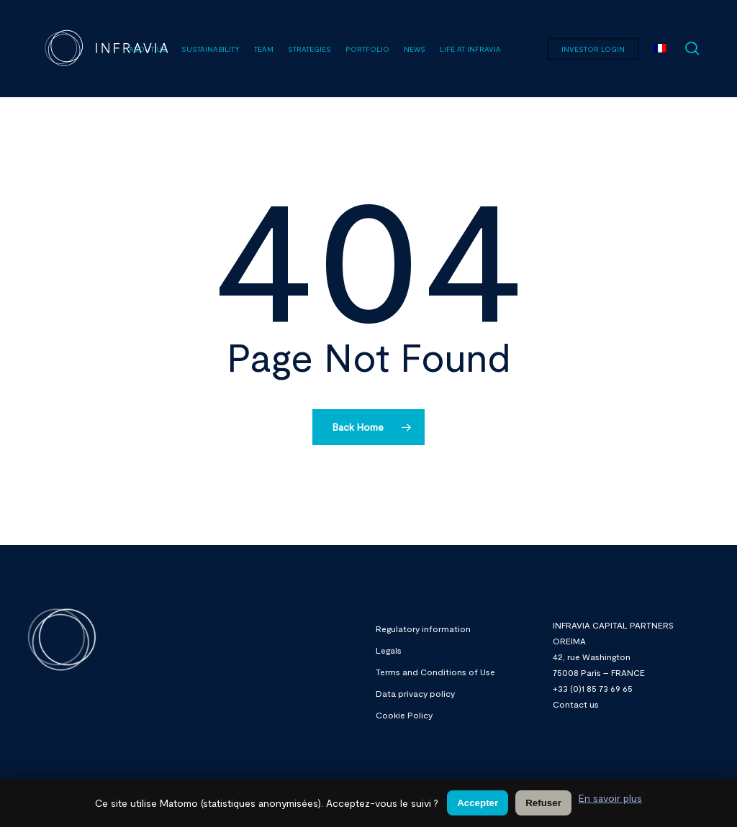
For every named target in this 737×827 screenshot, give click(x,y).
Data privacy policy (415, 693)
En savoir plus (610, 798)
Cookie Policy (404, 715)
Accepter (477, 803)
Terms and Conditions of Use (435, 672)
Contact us (576, 704)
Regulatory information (423, 628)
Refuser (543, 803)
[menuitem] (660, 49)
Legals (389, 650)
